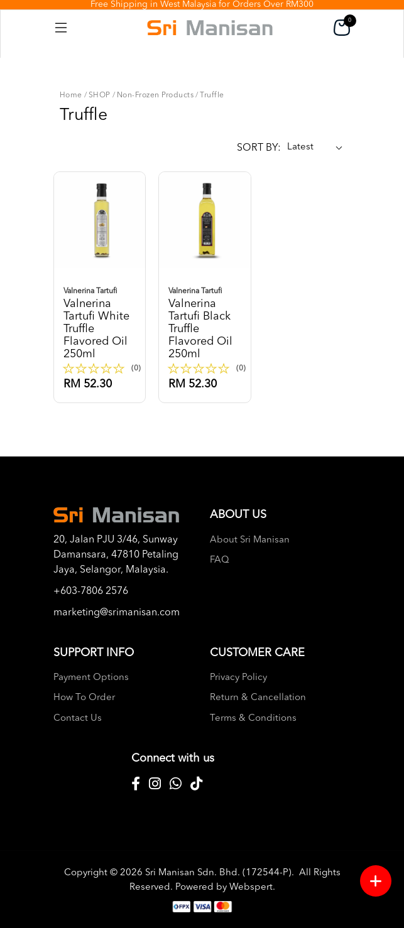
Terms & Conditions (253, 718)
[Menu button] (375, 881)
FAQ (219, 560)
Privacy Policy (238, 678)
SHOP (100, 95)
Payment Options (91, 678)
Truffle (212, 95)
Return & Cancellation (258, 698)
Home (71, 95)
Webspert (251, 887)
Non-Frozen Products (155, 95)
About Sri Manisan (250, 540)
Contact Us (77, 718)
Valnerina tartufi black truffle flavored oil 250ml (207, 322)
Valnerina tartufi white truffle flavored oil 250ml (102, 322)
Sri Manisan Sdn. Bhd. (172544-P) (218, 873)
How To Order (84, 698)
